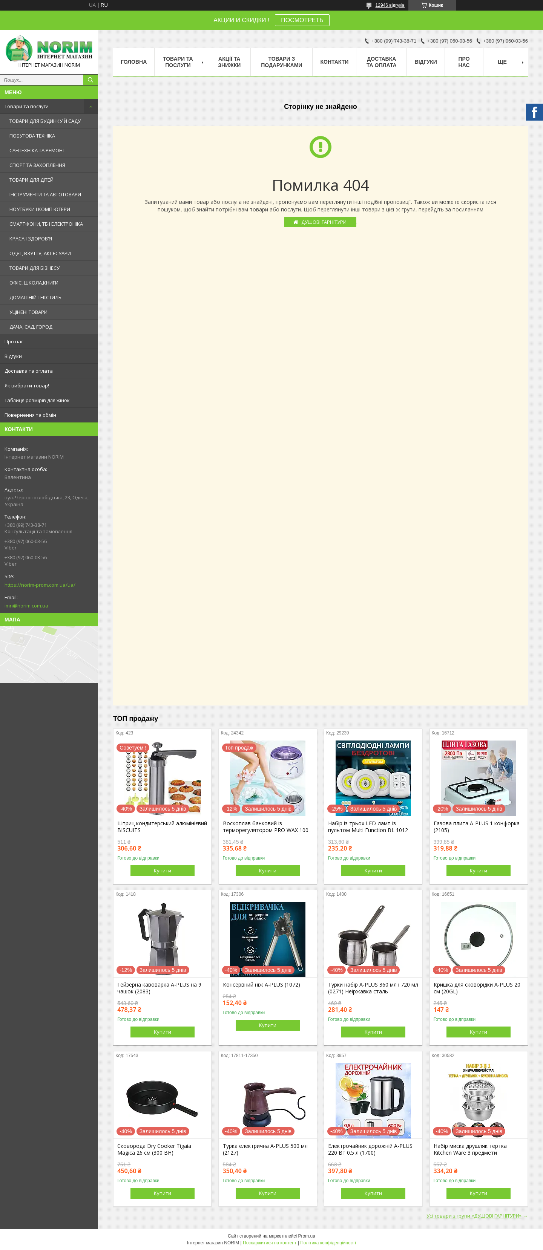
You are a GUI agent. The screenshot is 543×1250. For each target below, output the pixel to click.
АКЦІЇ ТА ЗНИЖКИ (229, 62)
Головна (134, 62)
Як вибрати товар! (27, 385)
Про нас (14, 341)
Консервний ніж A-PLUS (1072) (261, 984)
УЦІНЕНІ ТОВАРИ (28, 312)
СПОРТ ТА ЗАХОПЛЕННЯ (37, 165)
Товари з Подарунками (281, 62)
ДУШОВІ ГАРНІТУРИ (324, 222)
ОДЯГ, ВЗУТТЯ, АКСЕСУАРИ (40, 253)
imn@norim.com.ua (26, 605)
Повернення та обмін (30, 415)
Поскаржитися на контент (269, 1242)
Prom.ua (306, 1236)
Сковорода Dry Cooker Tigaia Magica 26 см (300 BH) (154, 1149)
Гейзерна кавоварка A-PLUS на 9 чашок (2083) (159, 988)
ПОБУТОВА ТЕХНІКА (32, 135)
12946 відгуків (390, 5)
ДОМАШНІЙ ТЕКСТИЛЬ (35, 297)
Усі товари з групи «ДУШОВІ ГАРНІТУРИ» (474, 1215)
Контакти (334, 62)
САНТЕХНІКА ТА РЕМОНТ (37, 150)
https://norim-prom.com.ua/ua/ (40, 584)
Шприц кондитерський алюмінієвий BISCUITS (162, 827)
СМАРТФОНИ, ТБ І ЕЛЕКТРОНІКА (46, 223)
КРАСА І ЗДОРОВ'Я (30, 238)
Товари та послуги (27, 106)
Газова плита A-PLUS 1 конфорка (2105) (477, 827)
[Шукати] (90, 80)
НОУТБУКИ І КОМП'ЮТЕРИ (39, 209)
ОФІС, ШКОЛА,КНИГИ (33, 282)
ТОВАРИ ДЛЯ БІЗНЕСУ (34, 268)
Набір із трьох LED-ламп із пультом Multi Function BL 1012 (368, 827)
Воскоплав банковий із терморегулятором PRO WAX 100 (265, 827)
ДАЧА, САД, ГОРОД (30, 326)
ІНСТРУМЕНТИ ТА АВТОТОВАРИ (45, 194)
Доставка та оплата (29, 370)
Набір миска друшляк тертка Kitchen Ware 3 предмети (470, 1149)
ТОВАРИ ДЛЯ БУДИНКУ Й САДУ (45, 121)
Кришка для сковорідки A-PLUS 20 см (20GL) (477, 988)
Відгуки (13, 356)
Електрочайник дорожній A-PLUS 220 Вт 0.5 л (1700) (370, 1149)
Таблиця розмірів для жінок (37, 400)
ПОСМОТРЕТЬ (302, 20)
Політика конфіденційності (328, 1242)
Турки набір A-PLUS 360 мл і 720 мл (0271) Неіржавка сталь (373, 988)
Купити (162, 870)
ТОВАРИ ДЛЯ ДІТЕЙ (31, 179)
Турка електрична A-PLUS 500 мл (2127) (265, 1149)
